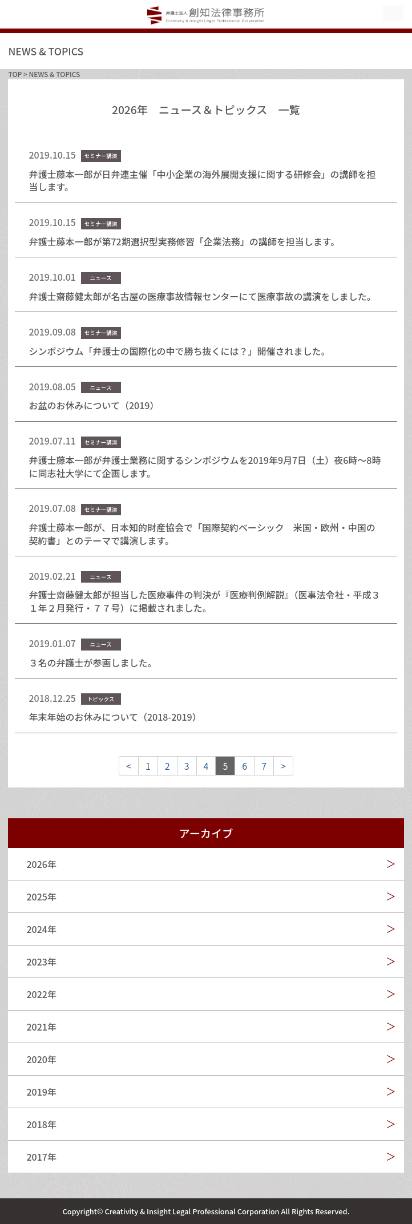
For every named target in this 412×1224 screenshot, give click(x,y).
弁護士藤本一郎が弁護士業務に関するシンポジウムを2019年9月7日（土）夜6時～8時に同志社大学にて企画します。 (205, 466)
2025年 (41, 896)
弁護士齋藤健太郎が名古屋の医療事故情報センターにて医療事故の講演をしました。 (202, 296)
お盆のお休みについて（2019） (94, 405)
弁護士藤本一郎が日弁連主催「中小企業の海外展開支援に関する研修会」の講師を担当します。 (202, 180)
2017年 (41, 1157)
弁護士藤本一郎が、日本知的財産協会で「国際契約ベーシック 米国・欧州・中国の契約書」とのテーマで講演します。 (202, 533)
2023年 (41, 961)
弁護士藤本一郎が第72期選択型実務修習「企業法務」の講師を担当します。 (184, 241)
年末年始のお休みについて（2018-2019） (115, 717)
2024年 (41, 929)
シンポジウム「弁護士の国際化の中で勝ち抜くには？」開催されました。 (179, 351)
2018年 (41, 1124)
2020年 (41, 1059)
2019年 (41, 1091)
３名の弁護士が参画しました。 (92, 662)
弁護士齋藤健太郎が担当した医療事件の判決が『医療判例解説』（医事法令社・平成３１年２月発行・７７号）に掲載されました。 (204, 601)
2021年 (41, 1026)
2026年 (41, 864)
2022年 (41, 994)
